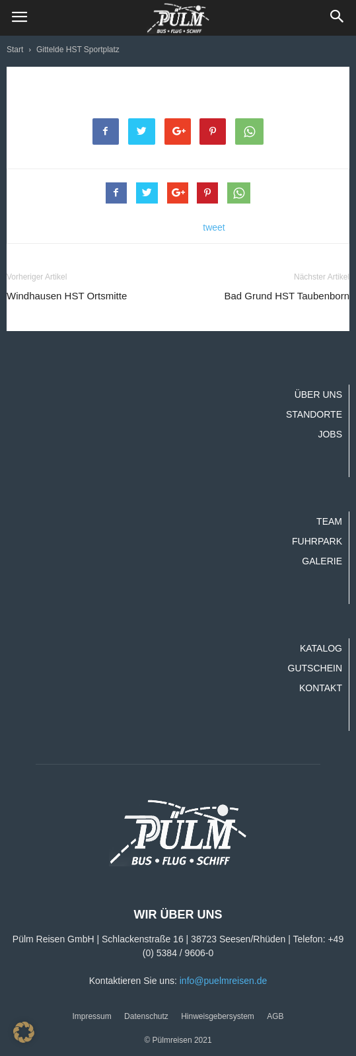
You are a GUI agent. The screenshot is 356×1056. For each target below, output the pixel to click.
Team (329, 521)
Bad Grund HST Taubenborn (286, 295)
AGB (275, 1016)
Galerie (322, 561)
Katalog (321, 648)
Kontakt (320, 688)
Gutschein (315, 668)
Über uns (318, 394)
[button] (337, 18)
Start (15, 49)
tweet (214, 227)
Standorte (314, 414)
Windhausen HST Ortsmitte (67, 295)
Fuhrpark (317, 541)
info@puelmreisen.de (223, 980)
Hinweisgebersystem (217, 1016)
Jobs (330, 434)
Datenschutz (146, 1016)
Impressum (91, 1016)
